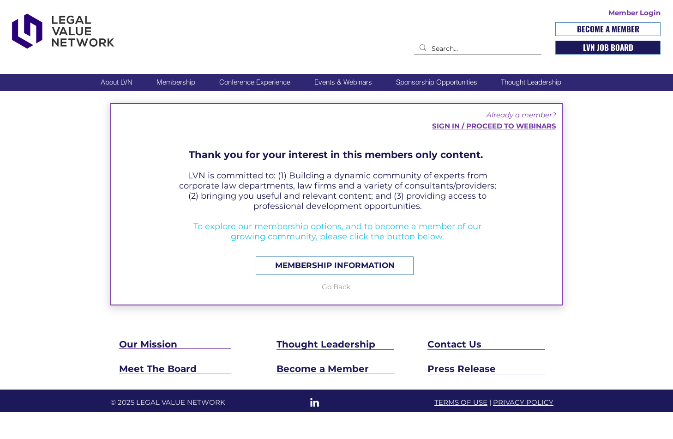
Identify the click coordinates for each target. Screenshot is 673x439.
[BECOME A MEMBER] (608, 29)
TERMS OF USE (460, 402)
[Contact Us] (482, 344)
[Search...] (477, 49)
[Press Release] (486, 369)
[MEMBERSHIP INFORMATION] (335, 265)
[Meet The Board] (188, 369)
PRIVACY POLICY (523, 402)
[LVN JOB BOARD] (608, 48)
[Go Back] (335, 286)
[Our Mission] (174, 344)
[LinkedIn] (314, 402)
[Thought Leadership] (363, 344)
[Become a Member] (336, 369)
